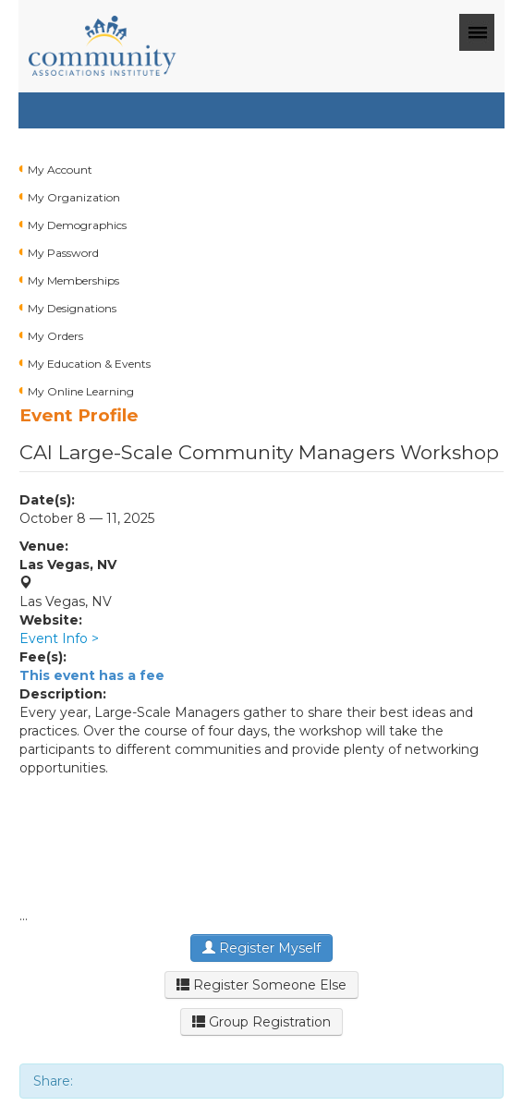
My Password (63, 253)
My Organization (74, 197)
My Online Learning (81, 391)
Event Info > (59, 638)
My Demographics (77, 225)
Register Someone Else (261, 985)
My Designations (72, 308)
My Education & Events (89, 364)
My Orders (55, 336)
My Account (60, 169)
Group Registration (261, 1022)
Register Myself (261, 948)
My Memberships (73, 280)
